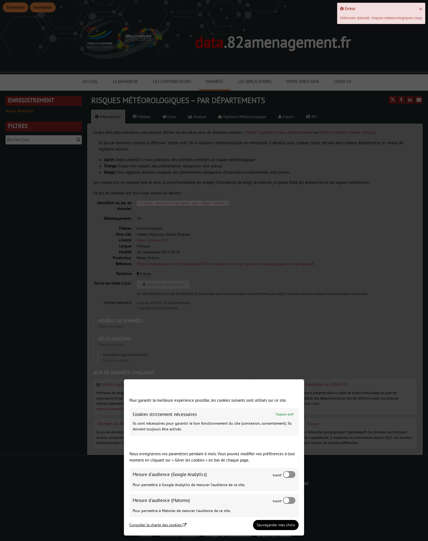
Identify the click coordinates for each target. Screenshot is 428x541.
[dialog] (214, 457)
